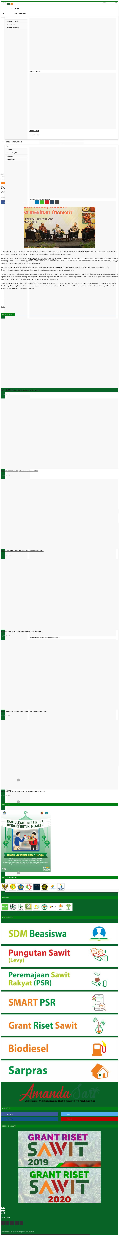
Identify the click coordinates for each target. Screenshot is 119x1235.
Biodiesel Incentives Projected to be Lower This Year (19, 471)
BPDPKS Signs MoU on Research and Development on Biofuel (23, 792)
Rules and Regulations (13, 153)
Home (17, 8)
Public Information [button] (14, 142)
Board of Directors (34, 71)
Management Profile (12, 21)
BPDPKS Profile (11, 24)
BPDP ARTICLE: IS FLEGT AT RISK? (39, 199)
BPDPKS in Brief (34, 131)
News (3, 176)
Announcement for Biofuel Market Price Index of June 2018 (22, 551)
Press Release (11, 159)
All (7, 18)
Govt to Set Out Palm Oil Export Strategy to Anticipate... (20, 390)
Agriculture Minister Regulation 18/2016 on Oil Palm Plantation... (24, 712)
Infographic (10, 156)
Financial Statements (13, 28)
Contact (4, 2)
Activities (9, 149)
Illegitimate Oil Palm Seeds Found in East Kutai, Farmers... (21, 632)
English (104, 2)
